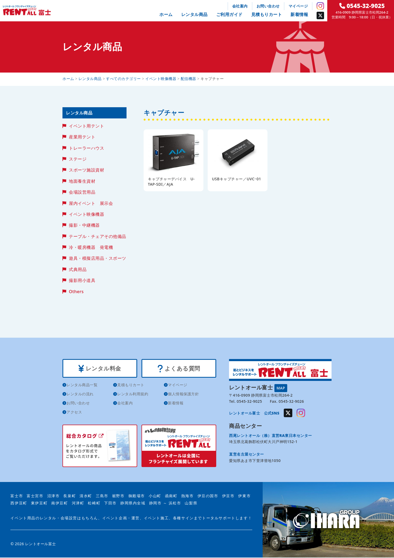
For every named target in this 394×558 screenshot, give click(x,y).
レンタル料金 (100, 368)
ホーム (166, 14)
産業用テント (82, 137)
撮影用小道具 (82, 280)
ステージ (77, 159)
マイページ (298, 6)
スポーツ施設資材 (86, 170)
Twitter (320, 15)
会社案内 (240, 6)
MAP (281, 387)
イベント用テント (86, 126)
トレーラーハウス (86, 148)
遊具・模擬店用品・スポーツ (97, 258)
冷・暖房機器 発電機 (91, 247)
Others (76, 291)
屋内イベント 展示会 (91, 203)
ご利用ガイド (229, 14)
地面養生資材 (82, 181)
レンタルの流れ (80, 394)
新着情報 (299, 14)
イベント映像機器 (86, 214)
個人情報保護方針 (183, 394)
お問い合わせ (268, 6)
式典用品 (77, 269)
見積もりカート (266, 14)
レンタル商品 (194, 14)
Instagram (320, 6)
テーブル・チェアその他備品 (97, 236)
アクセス (74, 412)
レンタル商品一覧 (81, 385)
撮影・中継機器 (84, 225)
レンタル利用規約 (132, 394)
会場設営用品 (82, 192)
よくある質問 (179, 368)
